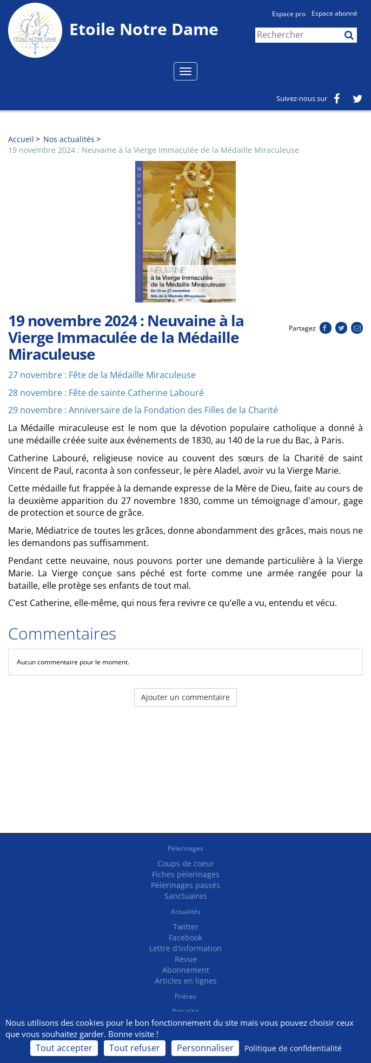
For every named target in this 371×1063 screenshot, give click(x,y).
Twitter (185, 926)
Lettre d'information (185, 948)
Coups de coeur (185, 863)
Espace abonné (334, 13)
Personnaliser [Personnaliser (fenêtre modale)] (205, 1048)
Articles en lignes (186, 980)
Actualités (186, 911)
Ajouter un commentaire (185, 697)
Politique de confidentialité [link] (293, 1048)
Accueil (21, 139)
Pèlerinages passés (185, 885)
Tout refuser (134, 1048)
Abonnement (185, 970)
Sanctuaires (185, 896)
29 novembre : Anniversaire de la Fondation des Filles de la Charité (143, 410)
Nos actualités (69, 139)
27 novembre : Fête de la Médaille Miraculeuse (102, 375)
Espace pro (289, 13)
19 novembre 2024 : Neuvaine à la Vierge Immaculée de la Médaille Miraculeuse (153, 150)
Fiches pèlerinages (186, 874)
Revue (186, 959)
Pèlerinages (185, 848)
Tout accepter (64, 1048)
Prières (185, 996)
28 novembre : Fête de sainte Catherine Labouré (106, 393)
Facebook (185, 937)
